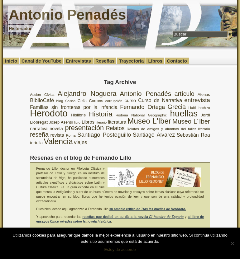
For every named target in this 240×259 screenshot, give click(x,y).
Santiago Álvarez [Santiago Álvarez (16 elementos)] (154, 135)
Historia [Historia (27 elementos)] (100, 114)
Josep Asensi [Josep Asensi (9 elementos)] (61, 122)
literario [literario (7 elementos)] (101, 122)
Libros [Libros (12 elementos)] (88, 122)
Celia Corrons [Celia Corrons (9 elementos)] (90, 100)
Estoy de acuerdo (120, 249)
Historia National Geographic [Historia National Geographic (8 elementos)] (141, 115)
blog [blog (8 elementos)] (59, 101)
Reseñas (105, 61)
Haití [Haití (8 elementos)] (192, 108)
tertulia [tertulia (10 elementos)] (36, 142)
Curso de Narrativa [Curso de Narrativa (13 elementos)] (160, 100)
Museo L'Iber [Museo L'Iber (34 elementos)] (149, 121)
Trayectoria (131, 61)
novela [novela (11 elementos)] (56, 128)
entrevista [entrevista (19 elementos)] (197, 100)
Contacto (177, 61)
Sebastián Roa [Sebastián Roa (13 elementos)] (193, 135)
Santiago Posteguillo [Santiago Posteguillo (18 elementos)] (104, 134)
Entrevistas (78, 61)
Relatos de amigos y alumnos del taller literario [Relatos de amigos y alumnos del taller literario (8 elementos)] (168, 129)
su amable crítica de (147, 209)
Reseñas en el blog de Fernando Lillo (81, 157)
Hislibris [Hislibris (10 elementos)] (78, 115)
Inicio (11, 61)
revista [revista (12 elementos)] (57, 135)
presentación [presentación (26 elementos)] (84, 128)
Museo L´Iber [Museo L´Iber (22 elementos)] (191, 121)
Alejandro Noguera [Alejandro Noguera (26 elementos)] (87, 93)
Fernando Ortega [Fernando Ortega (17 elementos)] (142, 107)
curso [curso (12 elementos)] (130, 100)
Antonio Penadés (67, 15)
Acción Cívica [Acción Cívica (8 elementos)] (42, 94)
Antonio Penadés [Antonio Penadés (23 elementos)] (145, 93)
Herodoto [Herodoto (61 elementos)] (49, 113)
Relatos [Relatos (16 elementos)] (115, 128)
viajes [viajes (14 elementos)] (80, 142)
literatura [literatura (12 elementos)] (117, 122)
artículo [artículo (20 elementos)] (184, 93)
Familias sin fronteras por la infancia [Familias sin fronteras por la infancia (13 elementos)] (74, 107)
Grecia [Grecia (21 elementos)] (177, 106)
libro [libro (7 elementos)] (77, 122)
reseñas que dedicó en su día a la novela (133, 217)
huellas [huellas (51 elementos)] (184, 113)
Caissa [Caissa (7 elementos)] (70, 101)
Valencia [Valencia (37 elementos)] (58, 141)
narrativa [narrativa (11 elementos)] (38, 128)
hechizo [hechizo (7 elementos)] (204, 108)
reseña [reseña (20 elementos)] (39, 134)
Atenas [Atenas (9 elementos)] (204, 94)
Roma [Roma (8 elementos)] (70, 135)
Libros (155, 61)
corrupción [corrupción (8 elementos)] (113, 101)
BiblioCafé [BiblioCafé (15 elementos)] (42, 100)
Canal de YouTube (41, 61)
